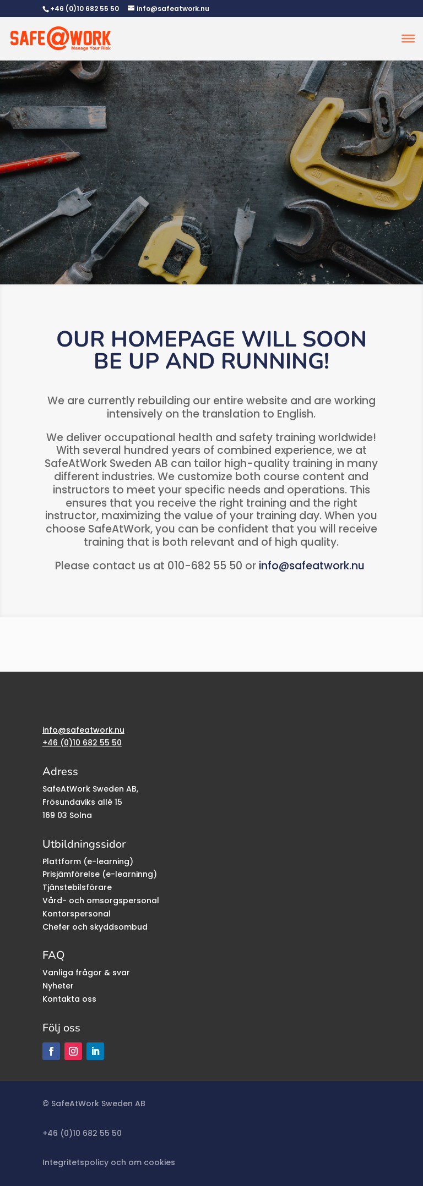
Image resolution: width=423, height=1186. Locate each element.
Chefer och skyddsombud (95, 926)
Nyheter (58, 985)
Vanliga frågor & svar (86, 972)
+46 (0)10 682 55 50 (84, 8)
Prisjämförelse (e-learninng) (99, 874)
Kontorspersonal (76, 913)
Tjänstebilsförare (77, 887)
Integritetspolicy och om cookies (108, 1162)
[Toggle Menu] (408, 38)
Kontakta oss (69, 998)
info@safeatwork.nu (312, 565)
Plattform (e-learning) (87, 861)
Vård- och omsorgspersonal (100, 900)
